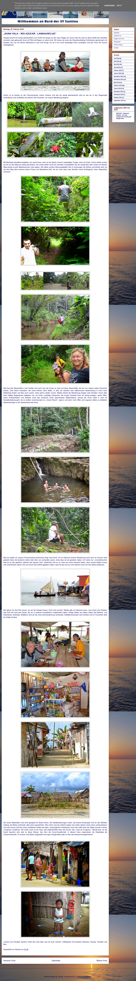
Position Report (118, 45)
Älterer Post (101, 960)
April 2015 (117, 67)
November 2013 (118, 94)
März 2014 (117, 82)
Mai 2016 (116, 61)
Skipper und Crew (119, 38)
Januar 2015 (117, 73)
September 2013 (119, 100)
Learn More (109, 6)
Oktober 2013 (118, 97)
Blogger (88, 976)
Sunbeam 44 (117, 35)
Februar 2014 (118, 85)
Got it (119, 6)
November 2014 (118, 79)
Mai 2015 (116, 64)
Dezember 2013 (118, 91)
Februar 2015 (118, 70)
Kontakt (116, 48)
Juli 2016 (116, 58)
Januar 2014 (117, 88)
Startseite (56, 960)
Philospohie (117, 42)
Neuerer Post (9, 960)
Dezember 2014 (118, 76)
